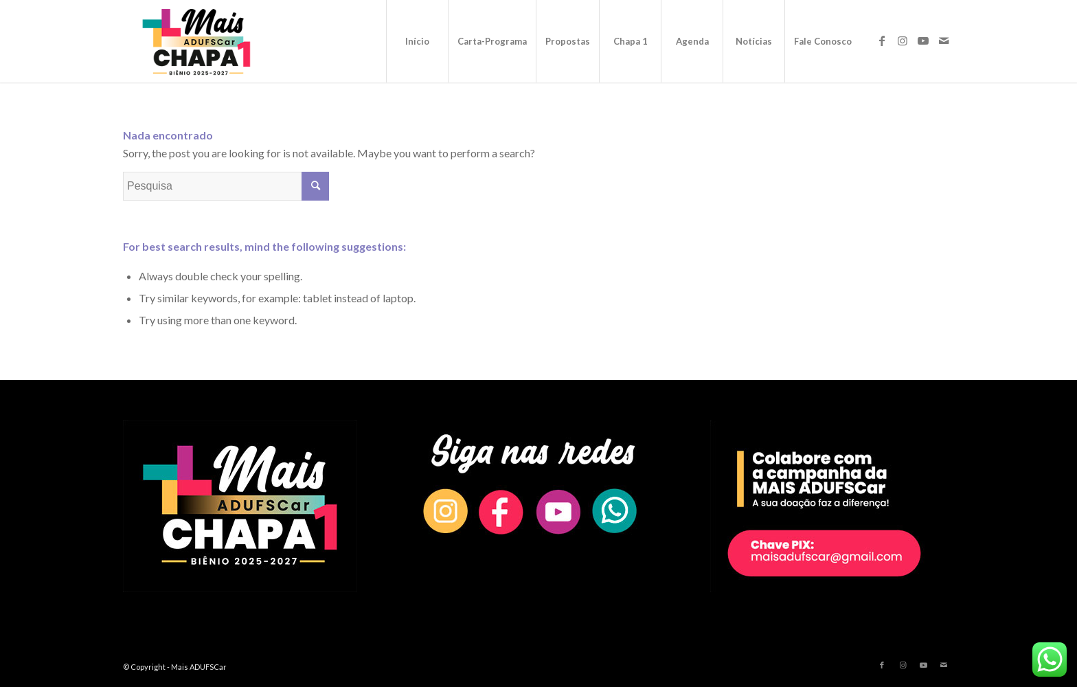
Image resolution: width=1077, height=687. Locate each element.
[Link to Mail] (943, 40)
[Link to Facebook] (882, 40)
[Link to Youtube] (923, 40)
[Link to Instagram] (902, 40)
